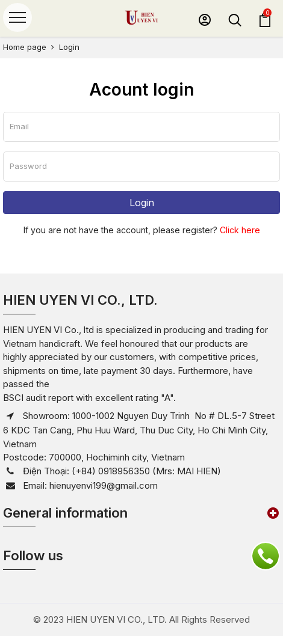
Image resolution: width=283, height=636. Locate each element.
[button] (205, 19)
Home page (24, 47)
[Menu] (17, 17)
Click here (240, 230)
